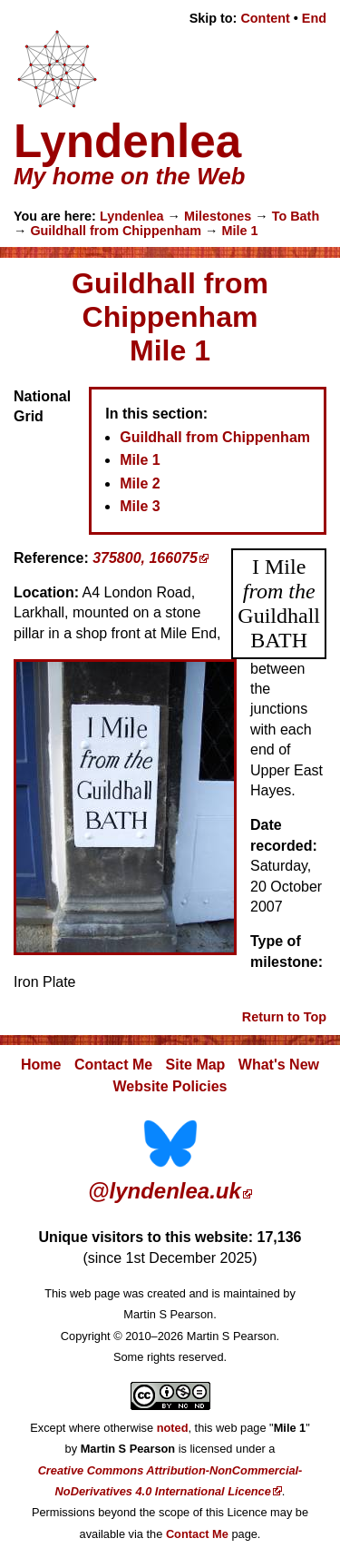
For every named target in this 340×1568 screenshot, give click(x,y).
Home (41, 1064)
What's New (278, 1064)
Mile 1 (239, 230)
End (314, 18)
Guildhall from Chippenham (115, 230)
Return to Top (284, 1017)
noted (173, 1428)
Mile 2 (140, 483)
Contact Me (113, 1064)
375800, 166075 (145, 558)
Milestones (217, 216)
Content (264, 18)
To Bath (296, 216)
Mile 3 (140, 506)
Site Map (196, 1064)
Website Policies (170, 1086)
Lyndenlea (132, 216)
